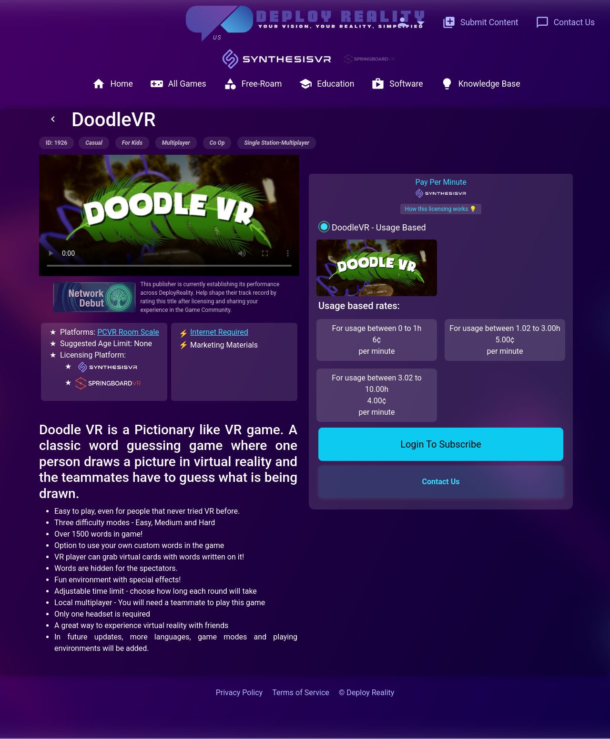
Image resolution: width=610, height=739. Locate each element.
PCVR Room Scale (128, 332)
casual (93, 143)
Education (326, 83)
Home (112, 83)
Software (397, 83)
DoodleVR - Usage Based (379, 227)
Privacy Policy (239, 692)
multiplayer (176, 143)
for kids (132, 143)
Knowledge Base (480, 83)
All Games (178, 83)
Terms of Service (300, 692)
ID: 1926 (56, 143)
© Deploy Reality (367, 692)
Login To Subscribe (440, 444)
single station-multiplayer (276, 143)
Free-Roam (253, 83)
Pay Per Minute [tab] (440, 188)
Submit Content (480, 22)
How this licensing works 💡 (441, 209)
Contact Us (565, 22)
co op (217, 143)
